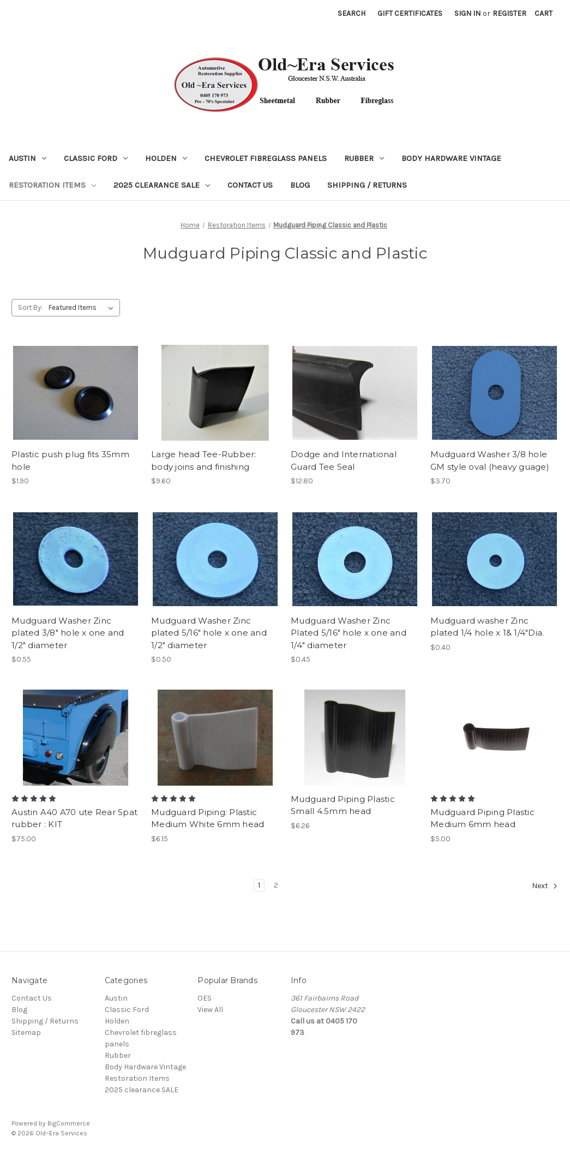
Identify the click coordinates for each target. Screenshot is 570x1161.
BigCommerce (68, 1123)
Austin (27, 158)
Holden (166, 158)
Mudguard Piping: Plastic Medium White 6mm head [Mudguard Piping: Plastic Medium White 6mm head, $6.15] (207, 818)
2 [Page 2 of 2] (276, 885)
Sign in (467, 13)
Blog (300, 185)
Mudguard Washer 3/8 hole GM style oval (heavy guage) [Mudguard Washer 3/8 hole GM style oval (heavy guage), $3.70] (489, 460)
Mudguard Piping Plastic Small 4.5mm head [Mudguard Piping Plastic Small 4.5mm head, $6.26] (343, 805)
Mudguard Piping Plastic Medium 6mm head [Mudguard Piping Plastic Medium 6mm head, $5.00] (482, 818)
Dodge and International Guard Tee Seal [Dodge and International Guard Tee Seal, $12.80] (344, 460)
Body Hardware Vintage (451, 158)
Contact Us (250, 185)
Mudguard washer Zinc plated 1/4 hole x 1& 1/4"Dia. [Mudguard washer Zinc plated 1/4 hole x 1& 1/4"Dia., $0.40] (487, 626)
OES (204, 998)
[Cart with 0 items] (544, 13)
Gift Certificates (409, 13)
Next (545, 886)
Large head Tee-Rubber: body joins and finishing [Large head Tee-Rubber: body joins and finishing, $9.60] (203, 460)
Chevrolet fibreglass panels (266, 158)
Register (509, 13)
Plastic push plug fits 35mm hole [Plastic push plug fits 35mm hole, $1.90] (70, 460)
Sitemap (26, 1032)
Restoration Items (52, 185)
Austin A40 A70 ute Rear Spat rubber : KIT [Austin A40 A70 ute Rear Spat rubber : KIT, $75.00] (74, 818)
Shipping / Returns (367, 185)
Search (351, 13)
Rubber (364, 158)
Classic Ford (96, 158)
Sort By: (30, 307)
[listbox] (83, 308)
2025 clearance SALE (161, 185)
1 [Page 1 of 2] (259, 885)
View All (210, 1009)
